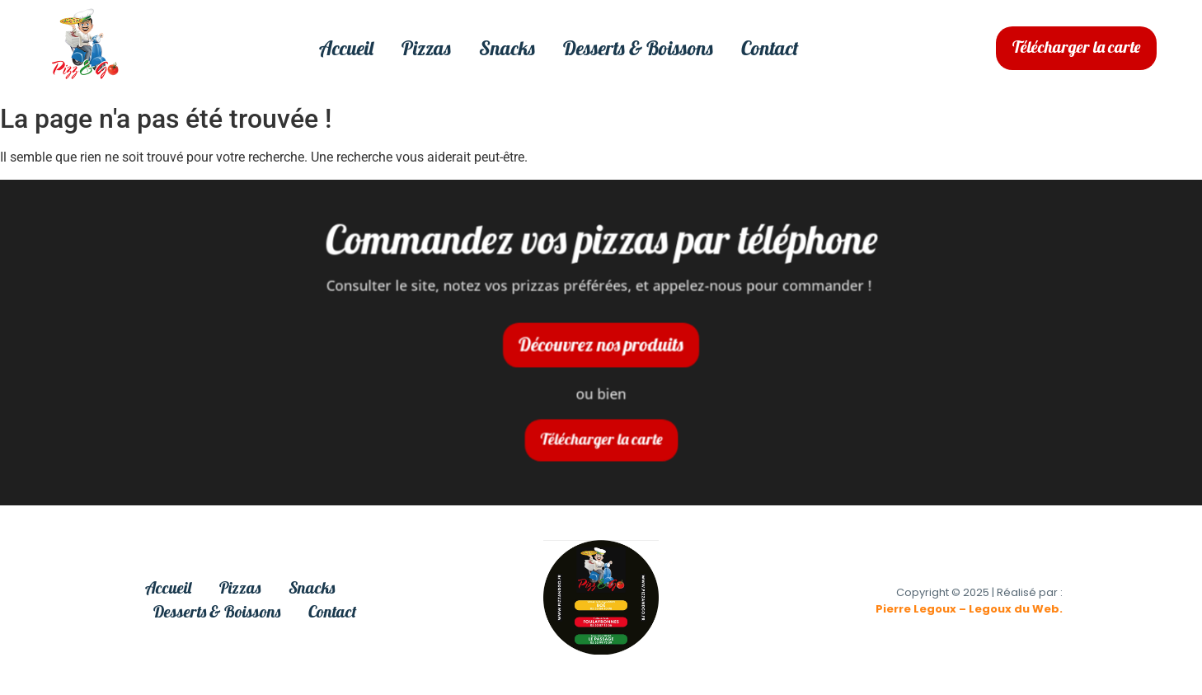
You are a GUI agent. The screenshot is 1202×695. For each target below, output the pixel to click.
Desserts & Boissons (638, 48)
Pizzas (426, 48)
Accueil (346, 48)
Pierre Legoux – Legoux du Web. (969, 609)
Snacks (507, 48)
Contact (770, 48)
